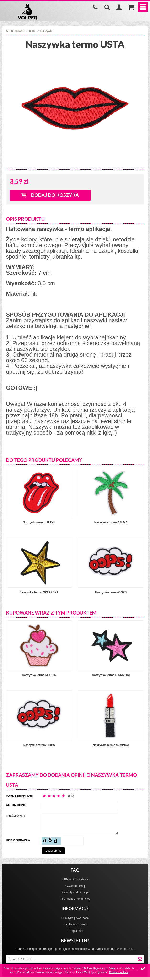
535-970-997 (95, 7)
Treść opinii (15, 816)
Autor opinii (16, 805)
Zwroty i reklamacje (76, 892)
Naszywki (46, 31)
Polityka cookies (118, 972)
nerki (32, 31)
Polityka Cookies (76, 924)
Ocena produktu (19, 796)
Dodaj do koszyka (55, 195)
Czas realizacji (76, 886)
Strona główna (15, 31)
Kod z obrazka (18, 840)
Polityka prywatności (76, 918)
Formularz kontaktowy (76, 898)
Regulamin (76, 931)
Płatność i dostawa (76, 879)
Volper (27, 12)
